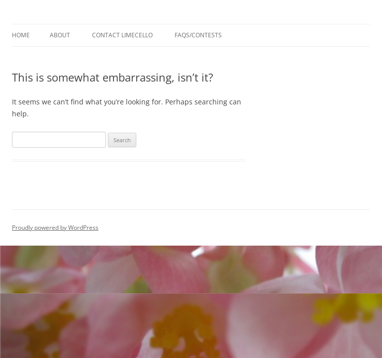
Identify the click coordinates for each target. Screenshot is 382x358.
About (60, 35)
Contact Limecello (122, 35)
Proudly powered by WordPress (55, 227)
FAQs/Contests (198, 35)
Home (21, 35)
